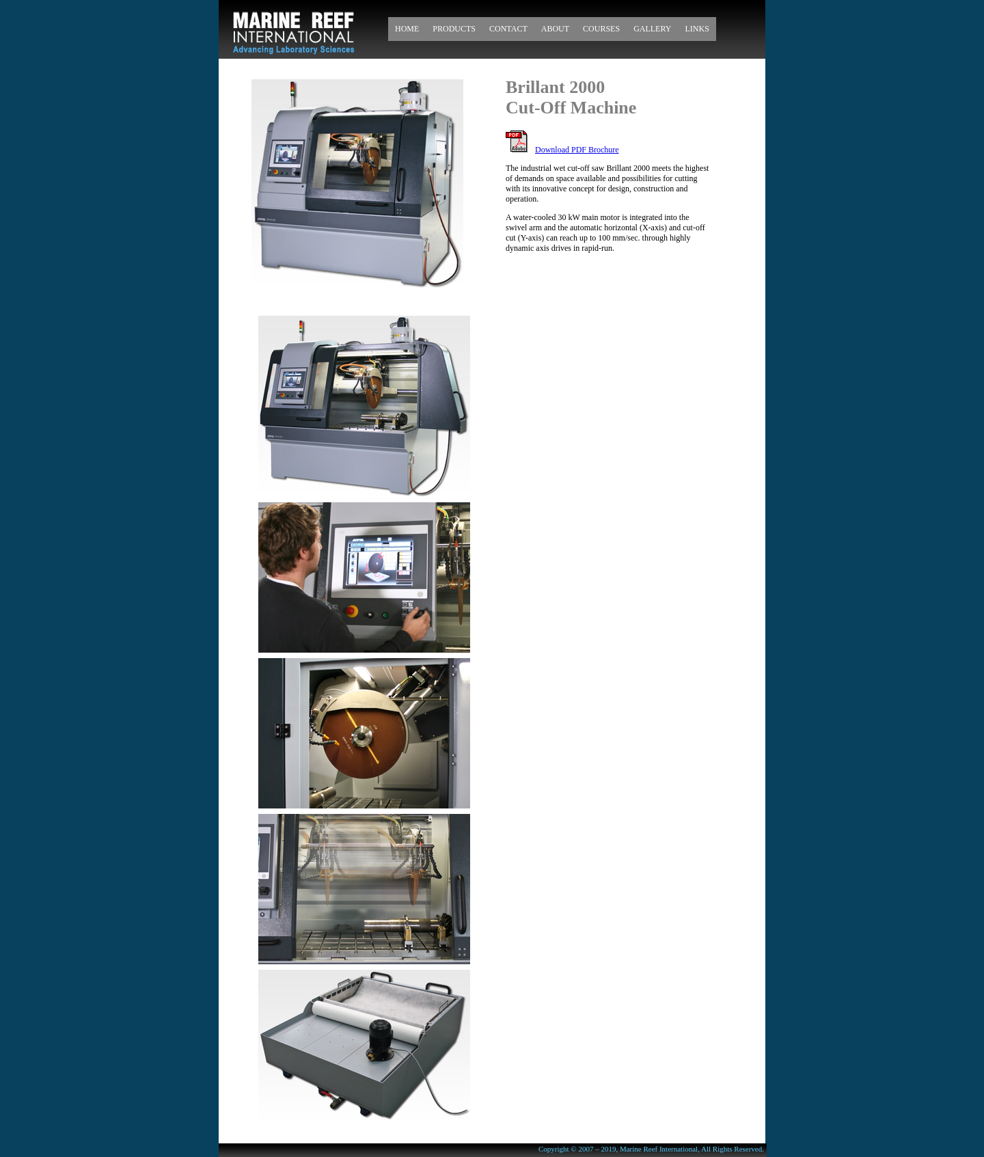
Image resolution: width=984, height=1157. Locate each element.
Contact (508, 28)
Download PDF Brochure (577, 149)
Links (697, 28)
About (555, 28)
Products (454, 28)
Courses (601, 28)
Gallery (652, 28)
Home (407, 28)
